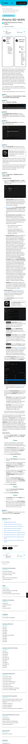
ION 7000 (4, 638)
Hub (3, 576)
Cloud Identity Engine (7, 574)
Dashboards (5, 603)
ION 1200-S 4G (5, 657)
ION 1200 (4, 628)
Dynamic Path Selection (7, 724)
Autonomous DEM (6, 608)
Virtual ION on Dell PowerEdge (9, 689)
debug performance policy (10, 522)
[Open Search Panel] (12, 3)
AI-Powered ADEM (6, 592)
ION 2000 (4, 631)
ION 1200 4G (5, 652)
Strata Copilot (21, 3)
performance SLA (19, 385)
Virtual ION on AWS (6, 676)
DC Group (18, 347)
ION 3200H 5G (5, 663)
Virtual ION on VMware (7, 686)
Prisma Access (5, 588)
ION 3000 (4, 633)
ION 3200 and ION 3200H (8, 635)
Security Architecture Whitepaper (10, 721)
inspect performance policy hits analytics (13, 526)
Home (3, 8)
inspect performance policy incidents (12, 528)
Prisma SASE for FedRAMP (8, 617)
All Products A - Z (6, 743)
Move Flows (9, 207)
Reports (4, 606)
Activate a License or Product (8, 572)
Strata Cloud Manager (7, 571)
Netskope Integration (7, 706)
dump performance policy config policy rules (14, 532)
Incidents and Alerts (6, 604)
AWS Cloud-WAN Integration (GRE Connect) (12, 699)
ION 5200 (4, 636)
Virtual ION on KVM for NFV (8, 683)
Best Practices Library (7, 733)
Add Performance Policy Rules (9, 12)
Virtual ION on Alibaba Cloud (8, 681)
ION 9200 (4, 641)
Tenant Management (7, 579)
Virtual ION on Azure (7, 678)
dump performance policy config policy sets (14, 534)
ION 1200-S (5, 630)
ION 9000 (4, 639)
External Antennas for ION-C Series (10, 722)
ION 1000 (4, 627)
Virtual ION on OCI (6, 684)
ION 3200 (4, 660)
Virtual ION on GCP (6, 679)
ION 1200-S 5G (5, 659)
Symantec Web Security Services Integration (12, 708)
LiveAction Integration (7, 705)
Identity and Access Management (9, 577)
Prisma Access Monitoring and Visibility (11, 593)
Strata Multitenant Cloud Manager (10, 590)
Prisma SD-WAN (9, 8)
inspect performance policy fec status (12, 524)
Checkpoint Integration (7, 703)
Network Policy (5, 717)
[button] (27, 595)
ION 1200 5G (5, 654)
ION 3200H (5, 662)
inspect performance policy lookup (12, 530)
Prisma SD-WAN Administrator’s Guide (11, 9)
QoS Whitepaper (6, 719)
